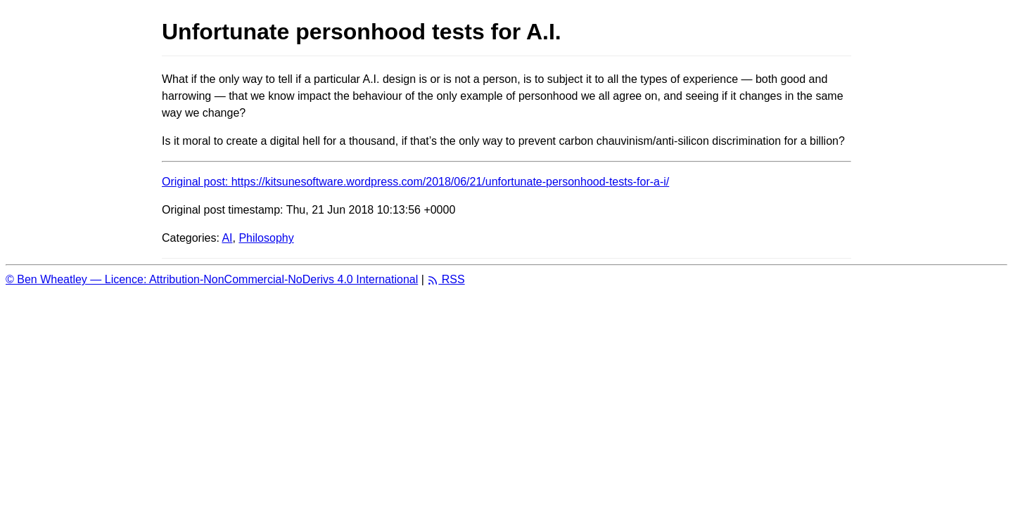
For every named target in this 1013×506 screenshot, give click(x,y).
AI (227, 238)
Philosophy (265, 238)
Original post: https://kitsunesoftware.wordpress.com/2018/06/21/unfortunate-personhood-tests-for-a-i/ (415, 182)
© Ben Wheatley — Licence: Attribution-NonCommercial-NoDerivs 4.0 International (212, 279)
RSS (445, 279)
